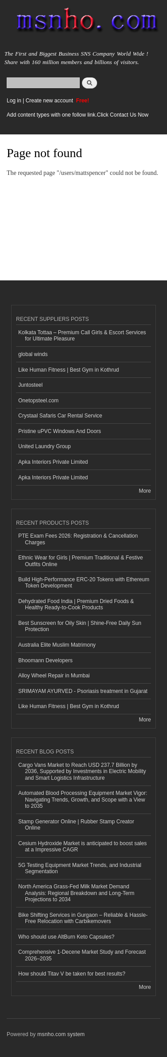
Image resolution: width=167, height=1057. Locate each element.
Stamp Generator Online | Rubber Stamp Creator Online (76, 824)
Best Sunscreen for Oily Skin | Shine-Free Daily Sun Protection (79, 626)
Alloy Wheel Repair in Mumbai (54, 675)
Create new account (49, 100)
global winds (33, 354)
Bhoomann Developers (45, 660)
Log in (14, 100)
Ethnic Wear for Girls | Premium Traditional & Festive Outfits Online (80, 561)
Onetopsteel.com (38, 400)
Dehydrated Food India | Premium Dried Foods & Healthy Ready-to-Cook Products (76, 604)
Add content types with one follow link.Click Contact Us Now (77, 115)
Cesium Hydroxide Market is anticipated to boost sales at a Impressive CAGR (82, 846)
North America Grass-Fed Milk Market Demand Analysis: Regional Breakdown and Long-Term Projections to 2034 (76, 893)
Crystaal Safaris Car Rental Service (60, 416)
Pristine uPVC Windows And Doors (59, 431)
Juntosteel (30, 385)
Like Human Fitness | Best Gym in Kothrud (68, 370)
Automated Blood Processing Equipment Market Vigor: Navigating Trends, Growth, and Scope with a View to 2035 (82, 799)
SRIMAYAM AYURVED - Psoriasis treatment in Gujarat (82, 691)
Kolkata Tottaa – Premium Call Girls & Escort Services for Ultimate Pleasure (82, 335)
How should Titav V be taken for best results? (71, 974)
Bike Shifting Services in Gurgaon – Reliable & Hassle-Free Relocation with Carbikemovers (82, 918)
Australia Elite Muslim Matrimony (57, 645)
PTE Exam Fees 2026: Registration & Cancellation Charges (78, 539)
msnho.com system (61, 1034)
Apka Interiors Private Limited (53, 462)
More (145, 491)
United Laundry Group (44, 446)
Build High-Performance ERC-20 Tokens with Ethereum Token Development (83, 582)
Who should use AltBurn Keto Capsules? (66, 937)
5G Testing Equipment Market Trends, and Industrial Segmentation (79, 868)
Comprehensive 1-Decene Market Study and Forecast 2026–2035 (82, 955)
